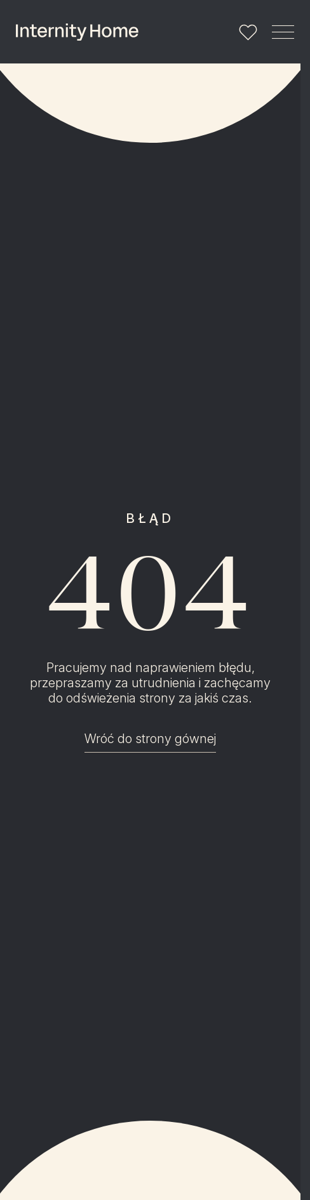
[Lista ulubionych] (248, 32)
